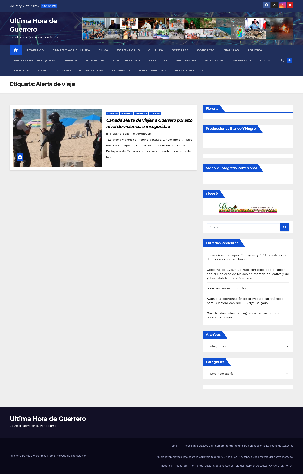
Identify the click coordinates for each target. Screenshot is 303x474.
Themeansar (78, 455)
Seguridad (121, 70)
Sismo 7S (21, 70)
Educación (94, 60)
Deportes (180, 50)
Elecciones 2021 (126, 60)
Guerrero (240, 60)
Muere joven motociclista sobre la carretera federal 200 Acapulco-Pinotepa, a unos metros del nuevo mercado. (225, 456)
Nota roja (214, 60)
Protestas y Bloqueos (34, 60)
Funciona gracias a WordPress (28, 455)
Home (173, 445)
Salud (265, 60)
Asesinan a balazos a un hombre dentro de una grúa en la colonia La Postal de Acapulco (239, 445)
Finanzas (231, 50)
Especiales (158, 60)
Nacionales (186, 60)
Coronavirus (128, 50)
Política (255, 50)
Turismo (63, 70)
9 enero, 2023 (120, 134)
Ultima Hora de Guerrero (48, 419)
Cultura (155, 50)
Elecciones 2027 (189, 70)
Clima (103, 50)
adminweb (142, 134)
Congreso (206, 50)
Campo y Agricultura (71, 50)
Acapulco (35, 50)
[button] (282, 60)
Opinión (70, 60)
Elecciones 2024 (153, 70)
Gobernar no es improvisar (227, 288)
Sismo (42, 70)
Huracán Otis (91, 70)
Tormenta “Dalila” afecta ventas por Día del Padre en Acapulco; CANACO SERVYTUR (242, 465)
